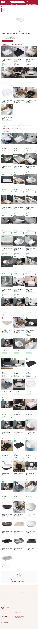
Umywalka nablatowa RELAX (6, 289)
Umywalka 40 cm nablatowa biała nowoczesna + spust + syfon (12, 117)
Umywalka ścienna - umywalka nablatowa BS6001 (10, 79)
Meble (2, 4)
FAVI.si (2, 625)
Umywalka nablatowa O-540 (6, 371)
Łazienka (24, 4)
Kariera (3, 611)
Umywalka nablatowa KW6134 (18, 350)
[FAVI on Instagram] (4, 616)
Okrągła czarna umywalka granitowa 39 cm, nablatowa (22, 473)
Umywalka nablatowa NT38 (30, 309)
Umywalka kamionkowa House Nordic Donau (9, 531)
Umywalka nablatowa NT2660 (18, 289)
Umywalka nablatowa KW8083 (18, 248)
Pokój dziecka (22, 601)
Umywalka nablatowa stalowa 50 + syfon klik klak (22, 514)
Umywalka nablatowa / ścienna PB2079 (20, 207)
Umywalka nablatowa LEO (18, 371)
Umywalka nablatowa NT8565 (18, 432)
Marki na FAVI (17, 611)
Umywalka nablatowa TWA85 (6, 268)
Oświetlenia (13, 4)
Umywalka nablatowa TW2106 (30, 330)
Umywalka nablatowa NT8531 (6, 412)
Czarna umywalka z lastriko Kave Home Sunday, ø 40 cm (11, 514)
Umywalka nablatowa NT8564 (6, 432)
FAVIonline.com (3, 622)
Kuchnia (20, 4)
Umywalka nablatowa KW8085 (6, 391)
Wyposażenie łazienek (6, 6)
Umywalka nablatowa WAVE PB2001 (7, 207)
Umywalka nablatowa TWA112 (30, 166)
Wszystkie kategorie (32, 4)
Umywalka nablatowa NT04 (6, 309)
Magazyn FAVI (17, 613)
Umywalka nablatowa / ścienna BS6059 (8, 166)
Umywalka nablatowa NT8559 (18, 268)
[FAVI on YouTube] (6, 616)
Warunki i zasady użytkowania (19, 616)
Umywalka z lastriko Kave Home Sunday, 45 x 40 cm (22, 531)
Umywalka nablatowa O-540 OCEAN (7, 248)
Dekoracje (5, 4)
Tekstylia (9, 4)
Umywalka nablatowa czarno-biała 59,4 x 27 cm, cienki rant (23, 391)
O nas (15, 608)
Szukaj (26, 1)
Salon (27, 4)
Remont (17, 4)
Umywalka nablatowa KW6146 (6, 59)
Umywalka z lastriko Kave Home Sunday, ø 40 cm (10, 330)
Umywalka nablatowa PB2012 (18, 166)
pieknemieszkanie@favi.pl (7, 608)
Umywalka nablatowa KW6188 (30, 432)
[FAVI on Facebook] (2, 616)
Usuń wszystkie (14, 581)
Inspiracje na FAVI (17, 612)
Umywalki (12, 6)
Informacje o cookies (18, 617)
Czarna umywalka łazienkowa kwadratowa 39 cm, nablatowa (11, 453)
